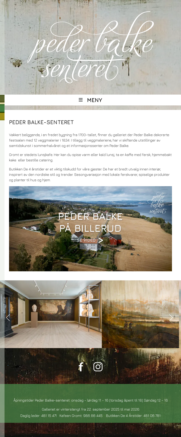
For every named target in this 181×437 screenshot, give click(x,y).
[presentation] (8, 317)
